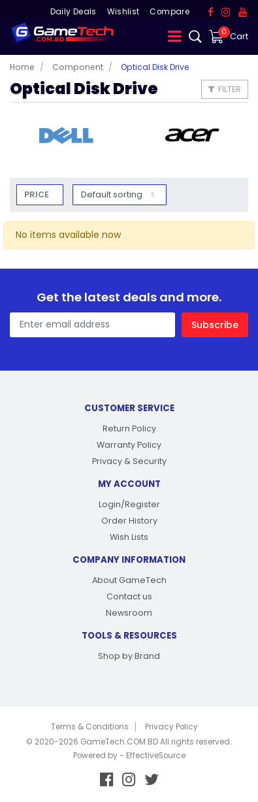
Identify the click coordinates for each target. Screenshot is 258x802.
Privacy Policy (171, 727)
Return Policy (129, 428)
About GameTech (129, 580)
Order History (129, 520)
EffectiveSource (155, 755)
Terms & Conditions (90, 727)
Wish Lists (129, 537)
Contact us (129, 596)
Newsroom (129, 612)
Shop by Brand (129, 655)
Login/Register (129, 504)
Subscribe (214, 324)
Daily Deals (73, 12)
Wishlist (123, 12)
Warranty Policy (129, 444)
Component (77, 67)
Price (36, 194)
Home (22, 67)
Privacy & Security (129, 461)
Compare (169, 12)
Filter (224, 89)
